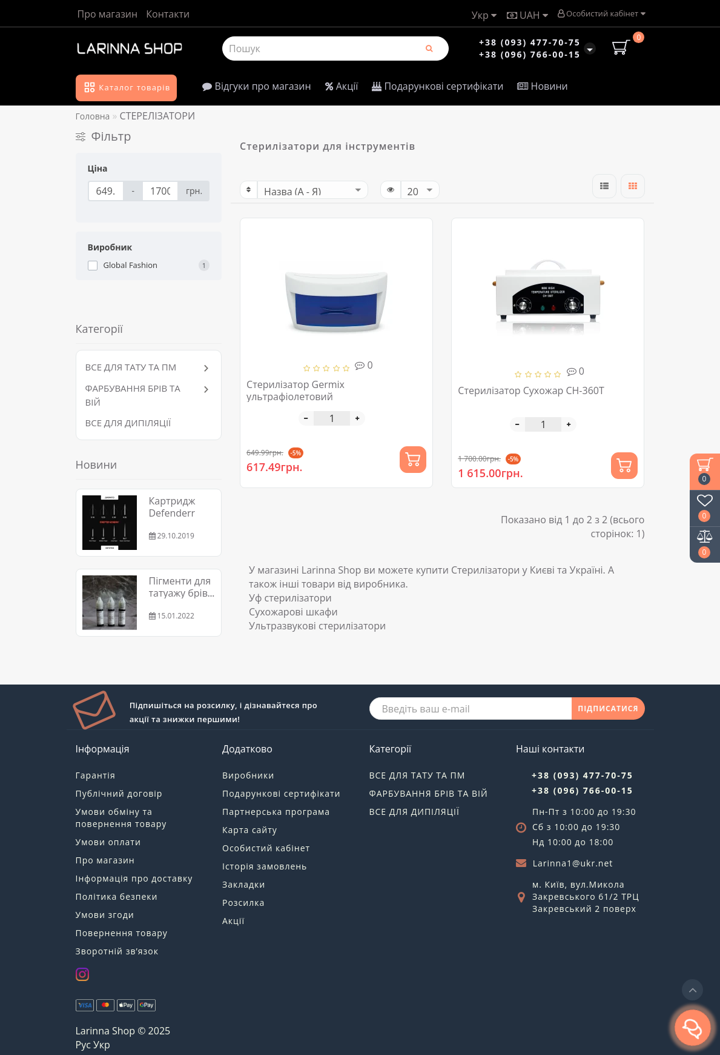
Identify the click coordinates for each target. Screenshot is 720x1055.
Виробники (248, 775)
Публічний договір (119, 793)
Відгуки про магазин (256, 86)
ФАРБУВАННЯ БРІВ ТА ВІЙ (428, 793)
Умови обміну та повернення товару (121, 817)
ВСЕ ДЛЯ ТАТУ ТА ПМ (131, 367)
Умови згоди (105, 914)
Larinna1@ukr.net (573, 863)
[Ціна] (106, 191)
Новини (542, 86)
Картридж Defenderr (172, 507)
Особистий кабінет (601, 13)
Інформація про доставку (134, 878)
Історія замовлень (264, 866)
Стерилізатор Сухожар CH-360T (531, 390)
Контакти (168, 14)
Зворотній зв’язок (117, 951)
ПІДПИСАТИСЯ (608, 708)
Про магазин (108, 14)
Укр (484, 15)
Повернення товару (122, 933)
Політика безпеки (117, 896)
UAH (527, 15)
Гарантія (96, 775)
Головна (93, 116)
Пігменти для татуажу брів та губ (180, 593)
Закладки (243, 884)
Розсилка (243, 902)
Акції (341, 86)
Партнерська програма (276, 811)
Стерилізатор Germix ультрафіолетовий (295, 390)
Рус (83, 1044)
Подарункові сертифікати (437, 86)
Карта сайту (249, 830)
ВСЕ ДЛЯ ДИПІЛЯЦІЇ (128, 423)
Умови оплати (108, 842)
